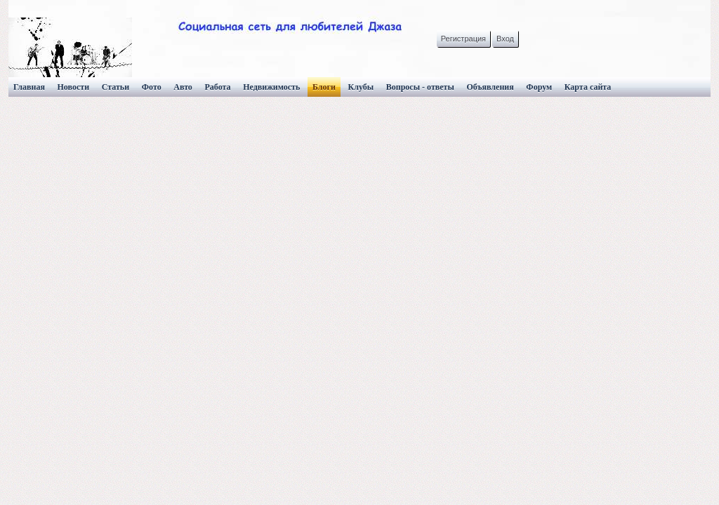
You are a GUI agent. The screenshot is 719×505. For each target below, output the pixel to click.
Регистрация (463, 38)
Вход (505, 38)
